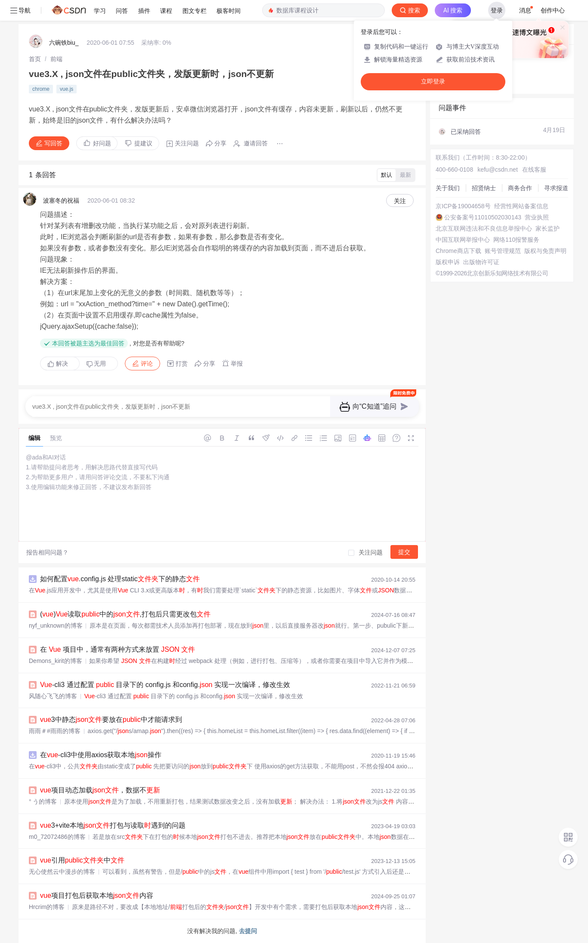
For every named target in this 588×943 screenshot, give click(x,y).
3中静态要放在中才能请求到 (111, 719)
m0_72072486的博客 (57, 836)
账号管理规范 (503, 250)
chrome (41, 89)
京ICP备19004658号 (463, 206)
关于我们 (448, 188)
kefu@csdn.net (497, 169)
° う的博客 (43, 801)
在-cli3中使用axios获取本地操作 (100, 754)
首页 (35, 58)
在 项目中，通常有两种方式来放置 (117, 649)
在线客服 (534, 169)
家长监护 (547, 228)
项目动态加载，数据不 (100, 790)
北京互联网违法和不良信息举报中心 (484, 228)
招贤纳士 (484, 188)
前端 (56, 58)
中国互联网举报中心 (463, 239)
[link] (35, 58)
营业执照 (537, 217)
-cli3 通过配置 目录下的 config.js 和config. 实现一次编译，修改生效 (165, 684)
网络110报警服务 (516, 239)
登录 (497, 10)
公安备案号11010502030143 (482, 217)
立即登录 (433, 81)
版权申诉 (448, 262)
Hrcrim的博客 (47, 906)
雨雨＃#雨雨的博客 (54, 730)
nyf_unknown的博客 (56, 625)
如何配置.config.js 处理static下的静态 (120, 578)
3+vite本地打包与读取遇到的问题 (113, 825)
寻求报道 (556, 188)
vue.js (66, 89)
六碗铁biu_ (63, 42)
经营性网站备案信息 (521, 206)
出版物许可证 (481, 262)
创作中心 (553, 10)
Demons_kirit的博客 (55, 660)
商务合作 (520, 188)
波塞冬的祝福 (61, 200)
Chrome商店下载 (458, 250)
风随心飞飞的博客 (53, 696)
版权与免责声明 (545, 250)
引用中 (82, 860)
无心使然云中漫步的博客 (62, 871)
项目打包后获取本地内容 (96, 895)
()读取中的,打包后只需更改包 (125, 614)
